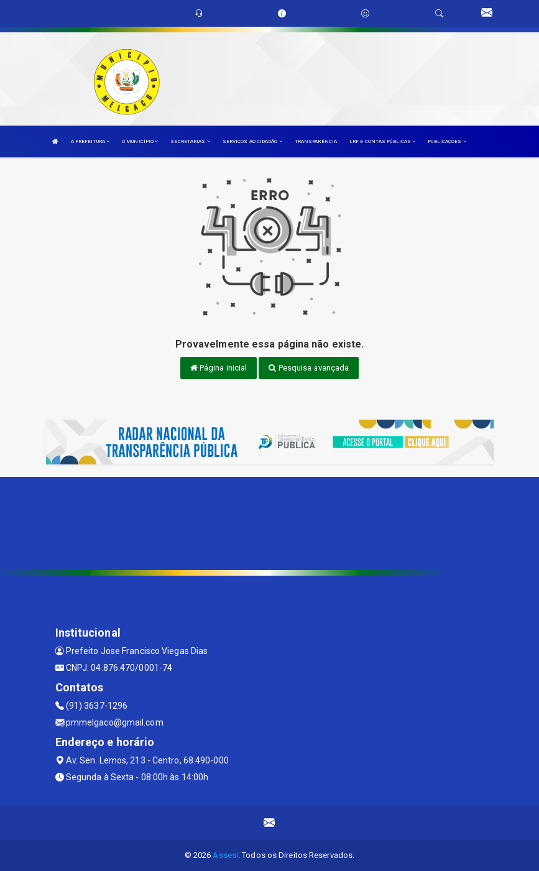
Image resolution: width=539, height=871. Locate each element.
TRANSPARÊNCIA (316, 141)
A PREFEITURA (90, 141)
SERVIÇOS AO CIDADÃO (252, 141)
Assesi (225, 855)
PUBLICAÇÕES (447, 141)
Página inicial (218, 367)
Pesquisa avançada (309, 367)
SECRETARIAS (190, 141)
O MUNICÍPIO (140, 141)
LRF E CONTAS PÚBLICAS (382, 141)
